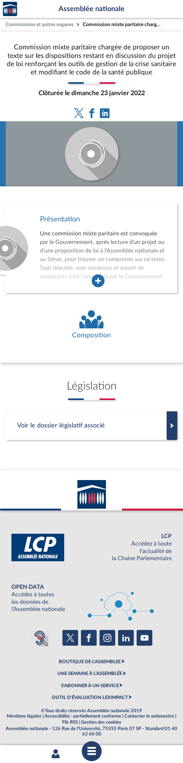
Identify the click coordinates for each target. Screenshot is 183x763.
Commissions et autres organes (39, 24)
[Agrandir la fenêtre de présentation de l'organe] (98, 280)
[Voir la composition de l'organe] (91, 324)
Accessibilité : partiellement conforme (83, 716)
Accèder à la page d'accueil (10, 9)
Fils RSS (70, 722)
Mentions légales (24, 716)
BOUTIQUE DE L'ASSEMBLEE (90, 662)
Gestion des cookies (101, 722)
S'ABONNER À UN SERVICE (90, 686)
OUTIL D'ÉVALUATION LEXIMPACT (90, 697)
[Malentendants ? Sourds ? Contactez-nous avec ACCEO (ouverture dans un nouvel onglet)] (39, 637)
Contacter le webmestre (149, 716)
